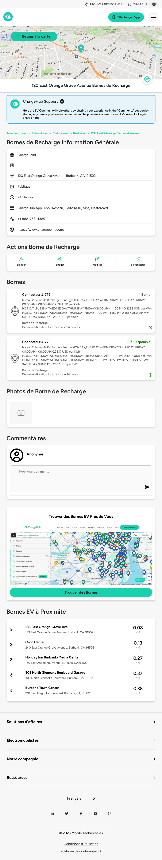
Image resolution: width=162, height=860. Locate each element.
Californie (60, 133)
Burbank (79, 133)
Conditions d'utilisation (81, 844)
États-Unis (39, 133)
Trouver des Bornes (81, 592)
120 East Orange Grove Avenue (115, 133)
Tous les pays (17, 133)
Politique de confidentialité (81, 851)
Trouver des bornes (103, 4)
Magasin (137, 4)
